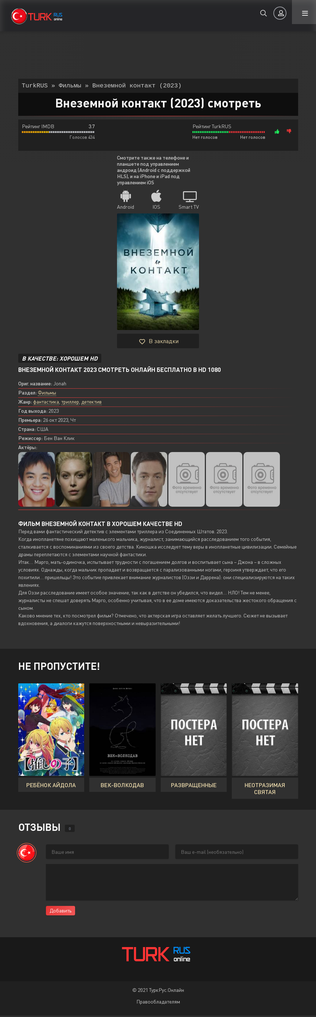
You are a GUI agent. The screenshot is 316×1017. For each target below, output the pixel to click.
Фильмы (47, 394)
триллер (70, 403)
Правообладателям (158, 1003)
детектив (91, 403)
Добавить (60, 912)
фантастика (46, 403)
